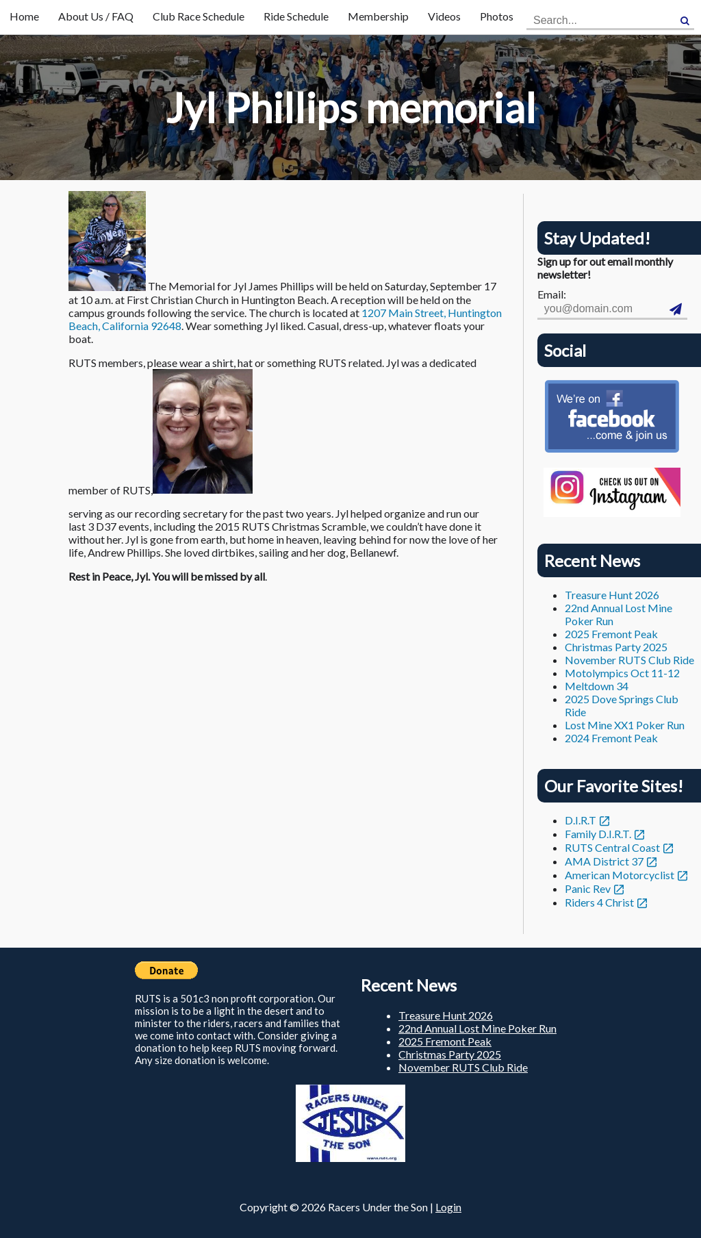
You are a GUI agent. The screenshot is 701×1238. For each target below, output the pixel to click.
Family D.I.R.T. (598, 833)
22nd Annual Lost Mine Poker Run (477, 1028)
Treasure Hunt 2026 (612, 594)
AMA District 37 (604, 861)
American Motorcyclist (619, 874)
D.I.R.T (580, 819)
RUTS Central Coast (612, 847)
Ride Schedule (296, 16)
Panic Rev (588, 888)
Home (24, 16)
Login (448, 1206)
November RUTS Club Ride (629, 659)
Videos (444, 16)
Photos (496, 16)
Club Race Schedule (198, 16)
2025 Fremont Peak (611, 633)
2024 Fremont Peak (611, 737)
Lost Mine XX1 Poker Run (625, 724)
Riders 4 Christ (599, 902)
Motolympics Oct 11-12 (622, 672)
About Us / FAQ (95, 16)
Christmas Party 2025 (616, 646)
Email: (551, 294)
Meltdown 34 (596, 685)
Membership (378, 16)
